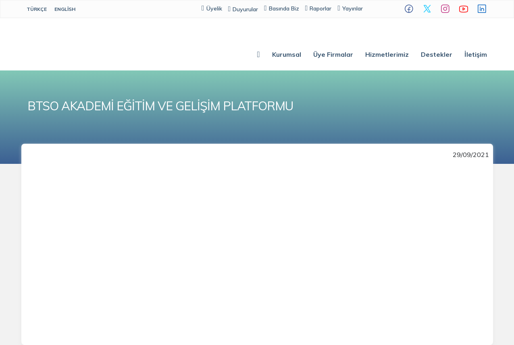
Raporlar (318, 8)
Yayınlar (350, 8)
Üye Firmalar (333, 54)
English (64, 9)
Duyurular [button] (243, 9)
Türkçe (37, 9)
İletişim (475, 54)
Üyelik (212, 8)
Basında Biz (281, 8)
